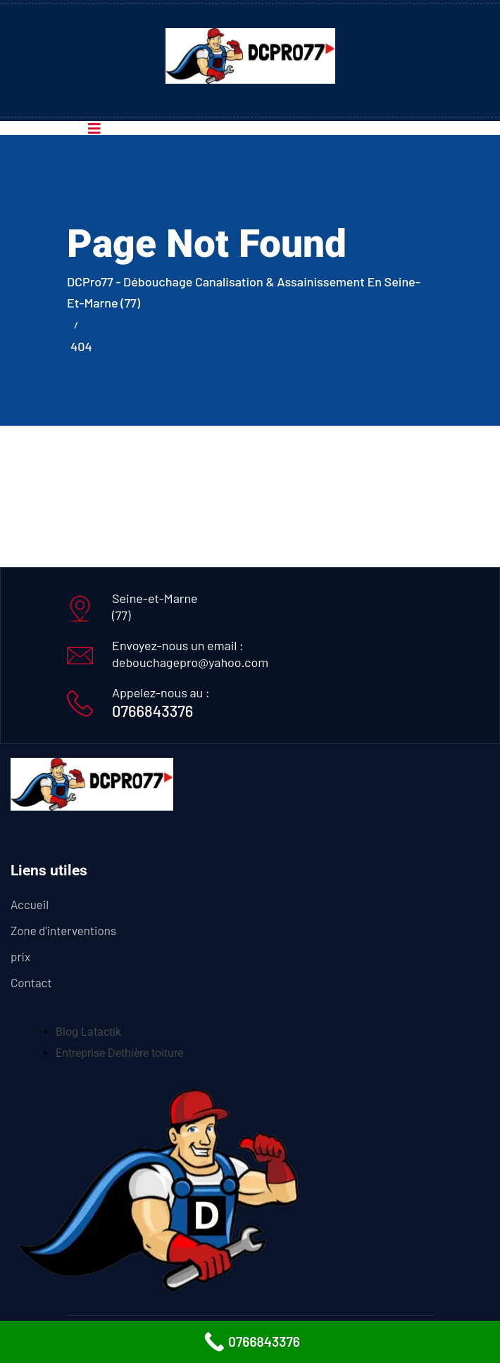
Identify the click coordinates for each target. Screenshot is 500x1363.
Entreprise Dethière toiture (119, 1053)
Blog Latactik (88, 1032)
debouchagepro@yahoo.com (190, 662)
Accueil (30, 904)
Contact (31, 982)
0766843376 (152, 711)
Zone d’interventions (63, 930)
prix (20, 956)
